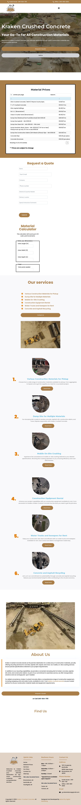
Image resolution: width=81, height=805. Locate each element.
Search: (53, 95)
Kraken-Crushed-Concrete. (25, 799)
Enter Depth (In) (23, 257)
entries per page (18, 95)
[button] (58, 8)
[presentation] (31, 210)
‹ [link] (64, 143)
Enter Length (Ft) (23, 243)
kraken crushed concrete (56, 681)
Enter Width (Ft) (23, 250)
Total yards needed (24, 267)
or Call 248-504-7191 (40, 699)
